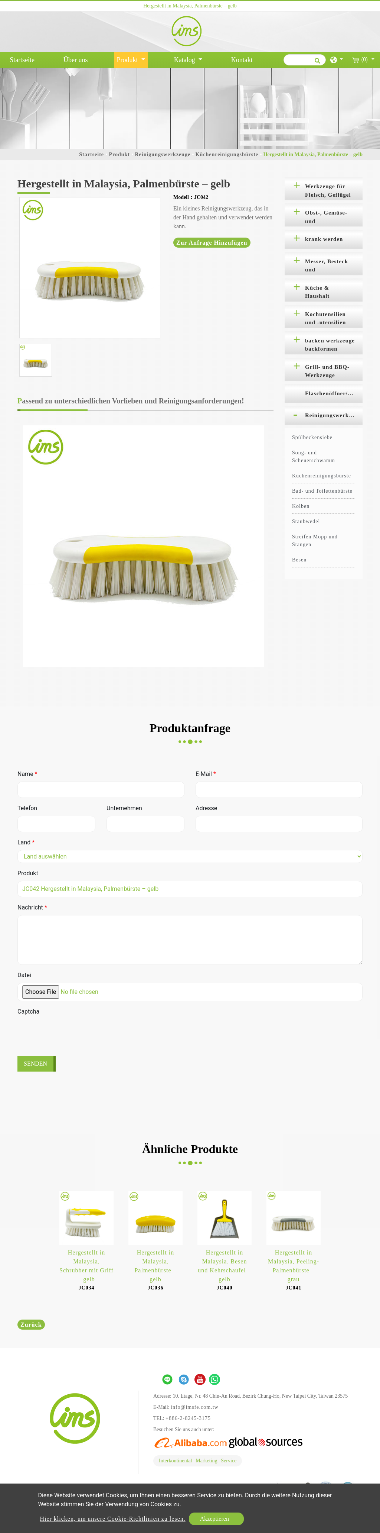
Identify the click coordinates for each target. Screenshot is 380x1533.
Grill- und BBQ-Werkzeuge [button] (327, 371)
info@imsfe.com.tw (195, 1407)
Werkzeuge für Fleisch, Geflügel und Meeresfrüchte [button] (328, 191)
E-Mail (206, 773)
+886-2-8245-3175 (188, 1418)
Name (27, 773)
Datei (24, 975)
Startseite (23, 59)
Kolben (300, 506)
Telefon (27, 808)
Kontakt (242, 60)
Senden (35, 1063)
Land (26, 842)
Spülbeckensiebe (312, 437)
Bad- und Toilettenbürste (322, 491)
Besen (299, 560)
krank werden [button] (324, 239)
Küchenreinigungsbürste (227, 154)
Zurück (31, 1324)
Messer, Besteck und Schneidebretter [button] (326, 267)
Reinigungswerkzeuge (162, 154)
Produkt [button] (128, 60)
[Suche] (305, 59)
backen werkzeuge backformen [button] (330, 345)
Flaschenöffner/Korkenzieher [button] (334, 393)
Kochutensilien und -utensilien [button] (325, 318)
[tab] (324, 188)
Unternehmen (124, 808)
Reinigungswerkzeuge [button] (334, 415)
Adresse (206, 808)
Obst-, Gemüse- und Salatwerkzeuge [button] (326, 218)
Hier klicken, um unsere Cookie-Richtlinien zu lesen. (112, 1519)
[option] (89, 267)
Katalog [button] (185, 60)
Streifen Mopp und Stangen (315, 540)
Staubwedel (306, 521)
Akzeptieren (214, 1519)
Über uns (75, 60)
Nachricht (32, 907)
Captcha (28, 1011)
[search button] (316, 63)
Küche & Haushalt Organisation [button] (323, 293)
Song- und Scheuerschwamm (313, 456)
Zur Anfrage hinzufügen (212, 242)
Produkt (119, 154)
